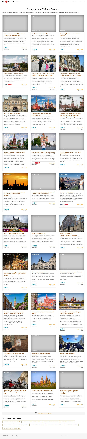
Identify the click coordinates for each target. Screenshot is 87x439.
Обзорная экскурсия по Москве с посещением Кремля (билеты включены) (69, 391)
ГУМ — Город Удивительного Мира (14, 233)
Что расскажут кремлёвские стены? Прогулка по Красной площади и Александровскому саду (70, 115)
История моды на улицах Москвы (14, 353)
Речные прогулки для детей (12, 421)
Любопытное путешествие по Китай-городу (43, 312)
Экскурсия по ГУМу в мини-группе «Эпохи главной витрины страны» (70, 74)
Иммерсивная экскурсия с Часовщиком (67, 354)
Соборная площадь (67, 421)
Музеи (44, 1)
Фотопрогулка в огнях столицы (13, 74)
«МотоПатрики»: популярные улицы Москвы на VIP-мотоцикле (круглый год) (15, 391)
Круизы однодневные (22, 425)
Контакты (82, 435)
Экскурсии (64, 1)
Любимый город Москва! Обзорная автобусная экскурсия (70, 312)
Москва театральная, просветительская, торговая (68, 234)
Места (81, 1)
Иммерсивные (8, 425)
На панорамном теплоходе (12, 428)
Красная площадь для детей (32, 421)
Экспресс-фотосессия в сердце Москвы (43, 152)
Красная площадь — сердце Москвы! (71, 272)
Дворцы (50, 1)
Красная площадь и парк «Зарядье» (42, 390)
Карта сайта (64, 435)
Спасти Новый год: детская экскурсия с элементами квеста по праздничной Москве (15, 273)
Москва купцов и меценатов (40, 272)
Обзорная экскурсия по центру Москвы (41, 354)
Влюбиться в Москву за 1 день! (41, 34)
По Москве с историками (67, 192)
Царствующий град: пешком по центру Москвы (41, 114)
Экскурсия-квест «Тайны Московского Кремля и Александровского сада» (43, 74)
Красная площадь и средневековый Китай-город (14, 153)
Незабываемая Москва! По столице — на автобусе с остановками (15, 34)
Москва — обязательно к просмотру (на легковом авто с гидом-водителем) (14, 193)
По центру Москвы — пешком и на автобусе (70, 34)
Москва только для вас (38, 233)
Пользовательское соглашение (73, 435)
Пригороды (74, 1)
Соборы (57, 1)
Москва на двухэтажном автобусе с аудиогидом (70, 153)
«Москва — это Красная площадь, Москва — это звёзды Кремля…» (14, 312)
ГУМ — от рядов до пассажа (12, 113)
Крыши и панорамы (71, 425)
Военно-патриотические (51, 421)
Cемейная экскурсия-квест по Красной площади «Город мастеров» (43, 192)
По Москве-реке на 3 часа (55, 425)
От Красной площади (38, 425)
